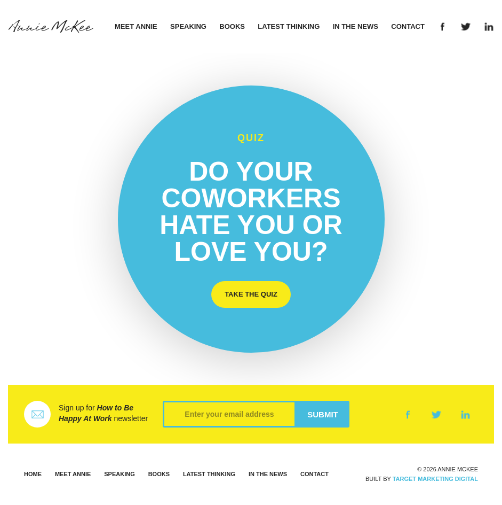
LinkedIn (489, 26)
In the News (355, 26)
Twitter (466, 26)
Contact (408, 26)
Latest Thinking (289, 26)
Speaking (188, 26)
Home (33, 474)
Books (232, 26)
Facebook (442, 26)
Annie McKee (50, 27)
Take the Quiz (251, 294)
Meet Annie (136, 26)
